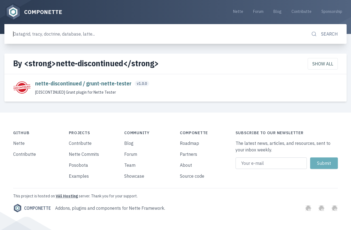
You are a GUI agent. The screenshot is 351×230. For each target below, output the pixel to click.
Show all (322, 64)
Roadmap (189, 143)
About (186, 165)
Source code (192, 176)
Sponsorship (331, 11)
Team (129, 165)
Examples (79, 176)
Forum (258, 11)
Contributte (301, 11)
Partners (188, 154)
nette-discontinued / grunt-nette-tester (83, 83)
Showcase (134, 176)
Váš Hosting (67, 196)
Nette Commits (84, 154)
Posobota (78, 165)
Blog (277, 11)
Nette (238, 11)
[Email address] (271, 163)
